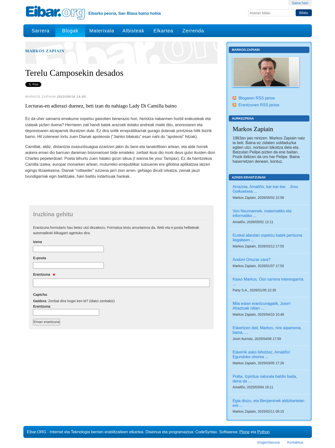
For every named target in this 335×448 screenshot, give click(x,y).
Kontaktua (295, 442)
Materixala (101, 30)
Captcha (40, 295)
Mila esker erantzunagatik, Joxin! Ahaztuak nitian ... (262, 305)
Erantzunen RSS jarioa (259, 105)
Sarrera (40, 30)
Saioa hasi (300, 3)
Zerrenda (193, 30)
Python (263, 432)
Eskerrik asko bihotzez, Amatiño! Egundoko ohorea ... (261, 354)
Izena (37, 242)
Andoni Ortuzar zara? (252, 259)
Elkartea (163, 30)
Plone (244, 432)
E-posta (39, 258)
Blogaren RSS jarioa (257, 98)
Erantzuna (44, 274)
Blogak (70, 30)
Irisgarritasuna (268, 442)
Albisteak (133, 30)
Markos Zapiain (44, 51)
